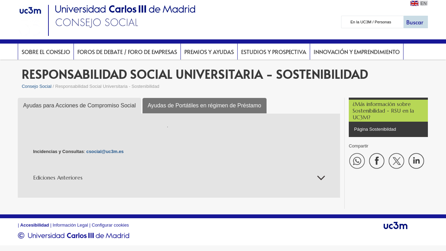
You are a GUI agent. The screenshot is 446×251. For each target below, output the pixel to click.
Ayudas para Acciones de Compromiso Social (79, 105)
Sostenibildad (382, 129)
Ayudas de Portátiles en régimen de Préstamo (204, 105)
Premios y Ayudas (209, 51)
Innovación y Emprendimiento (357, 51)
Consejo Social (36, 86)
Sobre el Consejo (46, 51)
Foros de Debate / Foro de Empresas (127, 51)
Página (361, 129)
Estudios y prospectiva (273, 51)
